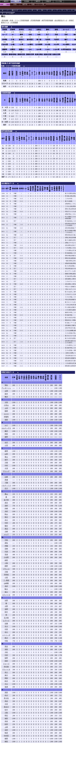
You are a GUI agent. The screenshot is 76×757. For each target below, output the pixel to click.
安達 (6, 554)
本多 (6, 721)
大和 (6, 402)
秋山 (6, 514)
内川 (6, 695)
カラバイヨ (6, 595)
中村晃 (6, 736)
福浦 (6, 687)
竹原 (6, 551)
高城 (6, 480)
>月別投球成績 (35, 20)
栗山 (6, 494)
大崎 (6, 531)
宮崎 (6, 549)
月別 (14, 4)
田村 (6, 661)
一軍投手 (16, 1)
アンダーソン (6, 388)
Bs (42, 10)
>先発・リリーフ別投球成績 (19, 20)
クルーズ (6, 664)
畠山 (6, 457)
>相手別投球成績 (47, 20)
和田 (6, 434)
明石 (6, 715)
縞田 (6, 560)
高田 (6, 692)
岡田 (6, 678)
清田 (6, 649)
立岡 (6, 391)
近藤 (6, 623)
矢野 (6, 600)
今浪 (6, 468)
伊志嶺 (6, 666)
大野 (6, 606)
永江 (6, 520)
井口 (6, 672)
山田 (6, 454)
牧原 (6, 733)
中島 (6, 540)
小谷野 (6, 557)
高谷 (6, 701)
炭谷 (6, 503)
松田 (6, 724)
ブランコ (6, 569)
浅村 (6, 505)
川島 (6, 712)
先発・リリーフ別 (37, 4)
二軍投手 (48, 1)
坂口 (6, 592)
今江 (6, 684)
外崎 (6, 508)
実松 (6, 385)
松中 (6, 710)
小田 (6, 577)
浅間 (6, 609)
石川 (6, 488)
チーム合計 (10, 13)
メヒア (6, 534)
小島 (6, 563)
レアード (6, 620)
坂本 (6, 394)
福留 (6, 419)
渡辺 (6, 528)
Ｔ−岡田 (6, 580)
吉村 (6, 730)
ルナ (6, 425)
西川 (6, 638)
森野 (6, 437)
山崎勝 (6, 583)
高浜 (6, 646)
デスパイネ (6, 669)
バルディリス (6, 485)
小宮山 (6, 405)
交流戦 (26, 1)
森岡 (6, 451)
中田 (6, 629)
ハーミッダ (6, 635)
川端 (6, 462)
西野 (6, 566)
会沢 (6, 442)
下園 (6, 482)
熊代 (6, 517)
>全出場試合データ (60, 20)
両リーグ (15, 10)
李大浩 (6, 698)
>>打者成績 (14, 22)
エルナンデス (6, 428)
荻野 (6, 658)
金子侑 (6, 500)
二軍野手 (37, 1)
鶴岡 (6, 411)
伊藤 (6, 546)
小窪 (6, 445)
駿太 (6, 589)
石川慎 (6, 618)
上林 (6, 727)
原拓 (6, 543)
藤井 (6, 431)
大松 (6, 652)
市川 (6, 626)
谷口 (6, 632)
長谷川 (6, 707)
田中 (6, 612)
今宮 (6, 704)
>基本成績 (4, 20)
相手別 (24, 4)
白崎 (6, 477)
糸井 (6, 586)
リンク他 (58, 1)
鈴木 (6, 681)
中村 (6, 465)
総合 (5, 4)
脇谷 (6, 526)
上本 (6, 408)
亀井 (6, 397)
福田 (6, 718)
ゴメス (6, 414)
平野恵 (6, 574)
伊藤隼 (6, 417)
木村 (6, 511)
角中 (6, 675)
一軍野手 (5, 1)
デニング (6, 471)
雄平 (6, 460)
